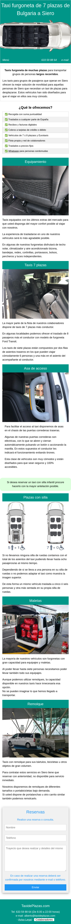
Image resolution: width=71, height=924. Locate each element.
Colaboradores (44, 919)
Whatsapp (13, 151)
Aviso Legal (25, 919)
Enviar (35, 887)
